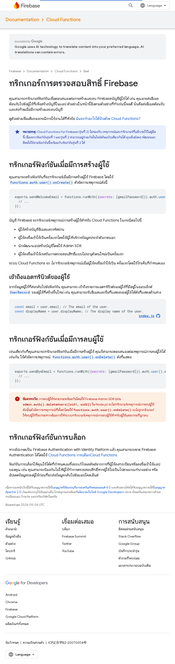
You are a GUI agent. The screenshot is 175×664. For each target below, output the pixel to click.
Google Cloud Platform (22, 617)
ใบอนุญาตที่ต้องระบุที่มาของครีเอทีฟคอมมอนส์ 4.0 (81, 487)
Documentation (22, 20)
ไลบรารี (10, 551)
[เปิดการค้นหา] (131, 5)
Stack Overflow (129, 536)
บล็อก (66, 529)
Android (11, 595)
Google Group (128, 544)
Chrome (11, 602)
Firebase (15, 71)
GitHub (10, 558)
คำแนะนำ (11, 529)
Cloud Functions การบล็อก (82, 455)
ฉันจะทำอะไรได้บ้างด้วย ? (108, 118)
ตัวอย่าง (10, 544)
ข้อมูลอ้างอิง (13, 536)
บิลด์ (86, 71)
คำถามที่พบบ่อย (129, 558)
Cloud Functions (63, 20)
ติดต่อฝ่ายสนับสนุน (131, 529)
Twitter (67, 544)
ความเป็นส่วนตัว (33, 642)
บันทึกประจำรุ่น (128, 551)
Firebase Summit (74, 536)
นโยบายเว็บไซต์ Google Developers (101, 492)
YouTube (68, 551)
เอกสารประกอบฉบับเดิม (134, 565)
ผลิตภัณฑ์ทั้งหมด (17, 624)
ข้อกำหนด (12, 642)
